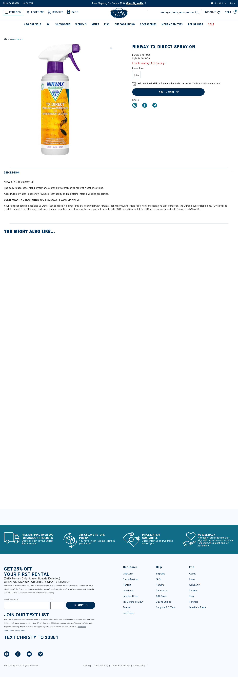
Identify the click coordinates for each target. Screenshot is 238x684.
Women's (81, 24)
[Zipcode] (57, 605)
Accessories (148, 24)
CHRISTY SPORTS (11, 3)
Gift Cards (128, 573)
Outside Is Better (198, 607)
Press (192, 579)
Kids (107, 24)
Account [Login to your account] (211, 12)
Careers (193, 590)
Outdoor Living (125, 24)
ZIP (51, 600)
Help (231, 3)
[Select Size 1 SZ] (136, 74)
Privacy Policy (20, 630)
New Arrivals (32, 24)
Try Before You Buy (133, 601)
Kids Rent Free (130, 596)
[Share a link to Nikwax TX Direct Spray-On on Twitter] (154, 106)
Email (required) (11, 600)
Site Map (87, 666)
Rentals (127, 585)
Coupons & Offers (165, 607)
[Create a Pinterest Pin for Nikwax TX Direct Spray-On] (134, 106)
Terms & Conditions (120, 666)
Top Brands (195, 24)
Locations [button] (35, 12)
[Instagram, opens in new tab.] (6, 654)
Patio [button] (72, 12)
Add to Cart (166, 92)
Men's (95, 24)
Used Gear (128, 613)
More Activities (172, 24)
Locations (128, 590)
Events (126, 607)
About (192, 573)
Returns (160, 585)
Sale (211, 24)
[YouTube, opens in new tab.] (29, 654)
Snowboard (62, 24)
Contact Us (162, 590)
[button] (111, 48)
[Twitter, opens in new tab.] (40, 654)
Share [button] (135, 100)
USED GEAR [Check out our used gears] (28, 3)
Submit (78, 605)
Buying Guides (163, 601)
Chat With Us (218, 3)
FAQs (159, 579)
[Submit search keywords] (196, 13)
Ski (48, 24)
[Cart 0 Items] (231, 13)
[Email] (26, 605)
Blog (191, 596)
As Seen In (194, 585)
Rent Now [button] (12, 12)
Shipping (160, 573)
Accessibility (139, 666)
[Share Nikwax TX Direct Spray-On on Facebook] (144, 106)
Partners (193, 601)
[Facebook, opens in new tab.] (17, 654)
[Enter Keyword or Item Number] (174, 12)
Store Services (131, 579)
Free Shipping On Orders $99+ (117, 3)
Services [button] (55, 12)
